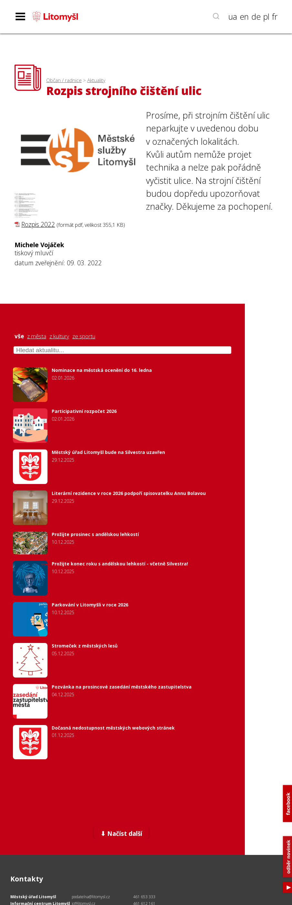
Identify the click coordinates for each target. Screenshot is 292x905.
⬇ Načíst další (121, 833)
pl (266, 16)
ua (232, 16)
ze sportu (83, 336)
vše (19, 336)
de (256, 16)
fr (274, 16)
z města (36, 336)
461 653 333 (144, 897)
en (244, 16)
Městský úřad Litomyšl (33, 897)
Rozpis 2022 (38, 224)
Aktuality (96, 80)
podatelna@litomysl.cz (91, 897)
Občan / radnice (64, 80)
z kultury (59, 336)
